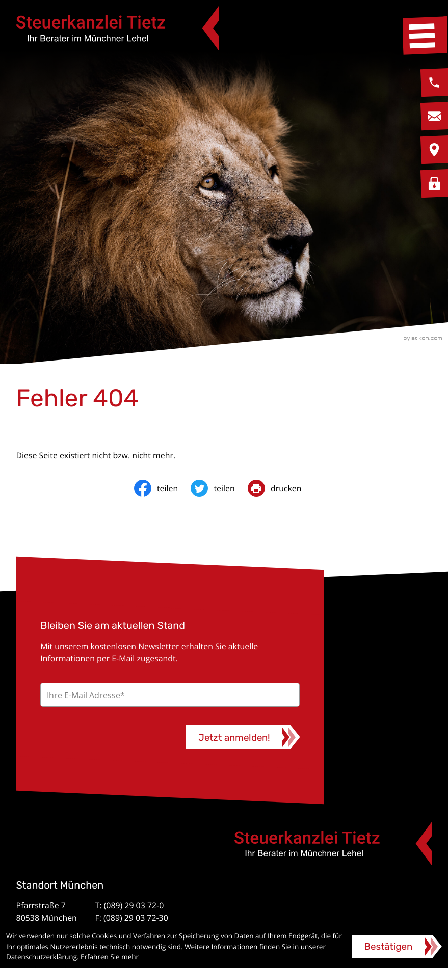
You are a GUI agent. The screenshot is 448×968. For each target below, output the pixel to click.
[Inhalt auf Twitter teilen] (219, 488)
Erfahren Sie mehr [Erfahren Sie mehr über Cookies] (110, 956)
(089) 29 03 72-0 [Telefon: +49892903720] (134, 905)
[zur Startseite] (117, 28)
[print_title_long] (281, 488)
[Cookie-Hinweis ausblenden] (397, 946)
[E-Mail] (170, 695)
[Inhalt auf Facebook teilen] (162, 488)
